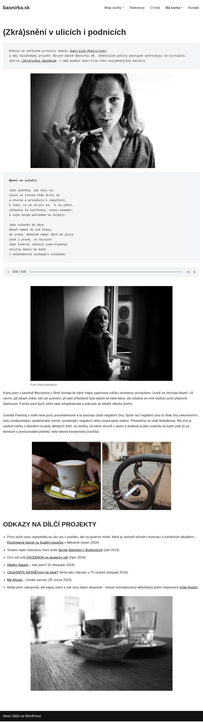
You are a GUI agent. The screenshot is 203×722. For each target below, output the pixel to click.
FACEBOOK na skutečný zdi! (47, 558)
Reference (137, 7)
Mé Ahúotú (15, 580)
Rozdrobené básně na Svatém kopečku (35, 543)
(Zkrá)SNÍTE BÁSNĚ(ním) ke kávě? (32, 573)
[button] (123, 7)
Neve (7, 717)
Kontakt (193, 7)
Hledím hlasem (18, 565)
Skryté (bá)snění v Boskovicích (80, 550)
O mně (155, 7)
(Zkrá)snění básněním (38, 61)
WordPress (33, 717)
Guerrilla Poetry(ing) (88, 51)
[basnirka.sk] (16, 8)
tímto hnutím (189, 588)
